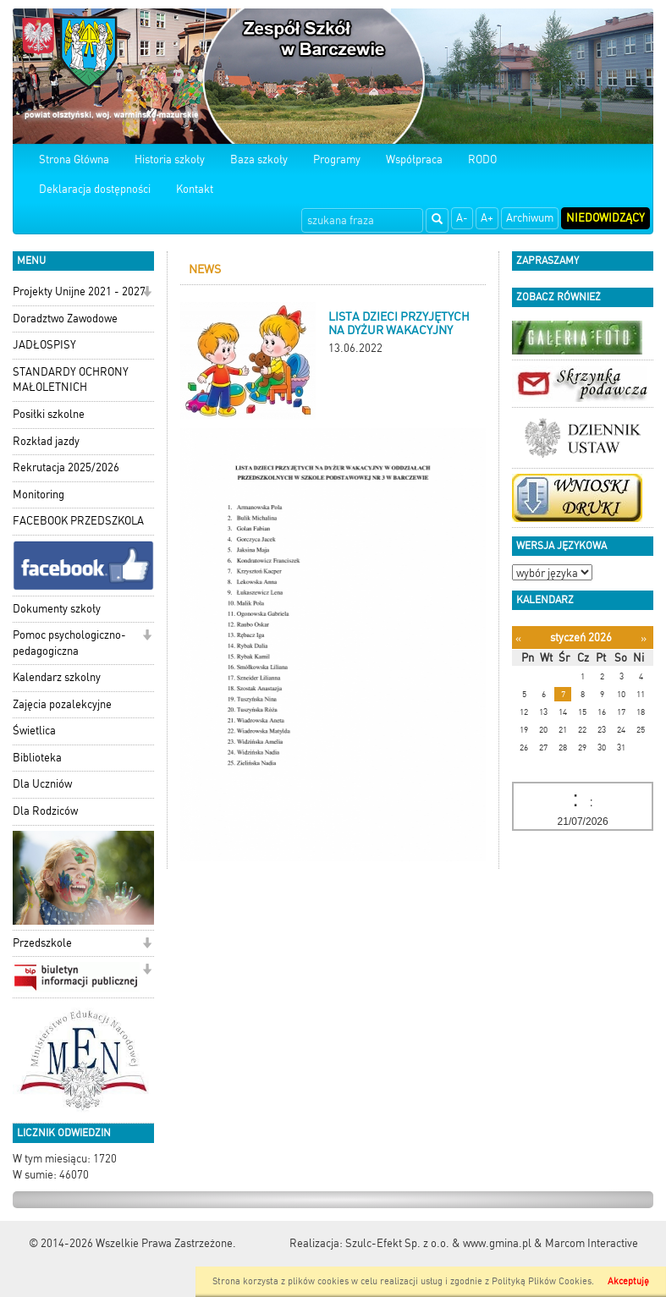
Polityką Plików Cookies (542, 1281)
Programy (337, 159)
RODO (482, 159)
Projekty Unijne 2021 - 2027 (79, 291)
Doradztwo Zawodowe (65, 318)
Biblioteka (37, 757)
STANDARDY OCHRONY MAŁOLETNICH (71, 379)
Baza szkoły (259, 159)
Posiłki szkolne (49, 414)
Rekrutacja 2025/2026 (66, 467)
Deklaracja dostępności (95, 189)
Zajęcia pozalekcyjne (62, 704)
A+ (487, 218)
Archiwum (529, 218)
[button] (147, 293)
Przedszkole (42, 943)
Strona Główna (74, 159)
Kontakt (194, 189)
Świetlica (34, 730)
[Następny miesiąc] (644, 638)
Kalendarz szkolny (57, 677)
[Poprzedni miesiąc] (518, 638)
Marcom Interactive (591, 1243)
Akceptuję (628, 1281)
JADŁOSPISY (44, 344)
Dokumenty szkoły (57, 608)
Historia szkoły (170, 159)
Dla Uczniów (42, 784)
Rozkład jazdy (46, 441)
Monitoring (38, 494)
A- (462, 218)
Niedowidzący (605, 218)
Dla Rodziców (45, 811)
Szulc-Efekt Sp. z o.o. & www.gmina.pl (438, 1243)
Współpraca (414, 159)
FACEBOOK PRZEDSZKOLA (78, 520)
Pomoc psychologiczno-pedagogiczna (69, 643)
